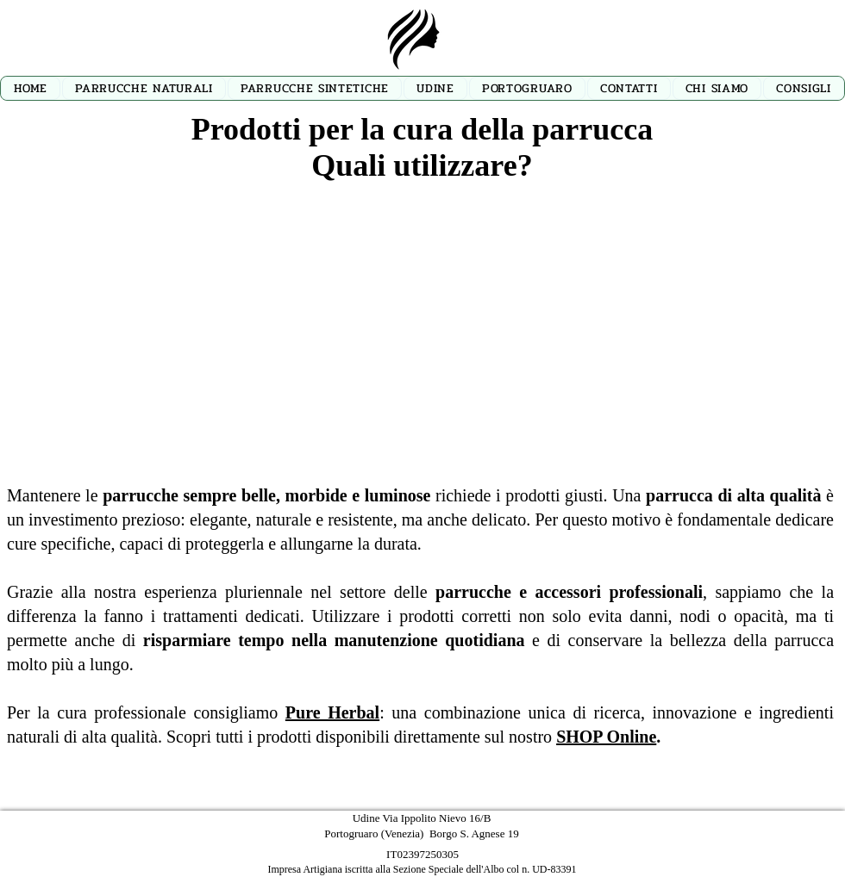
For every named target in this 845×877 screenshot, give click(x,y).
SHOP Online (606, 736)
